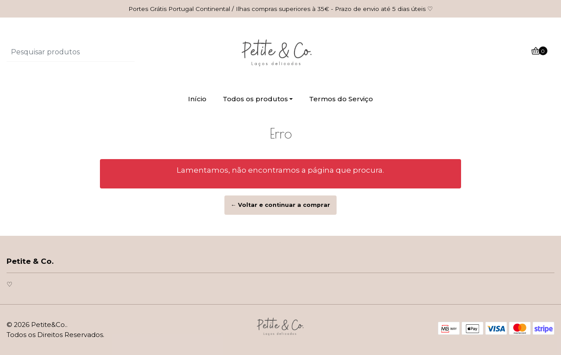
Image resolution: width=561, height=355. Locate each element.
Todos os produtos (255, 99)
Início (197, 99)
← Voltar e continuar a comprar (280, 205)
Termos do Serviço (341, 99)
